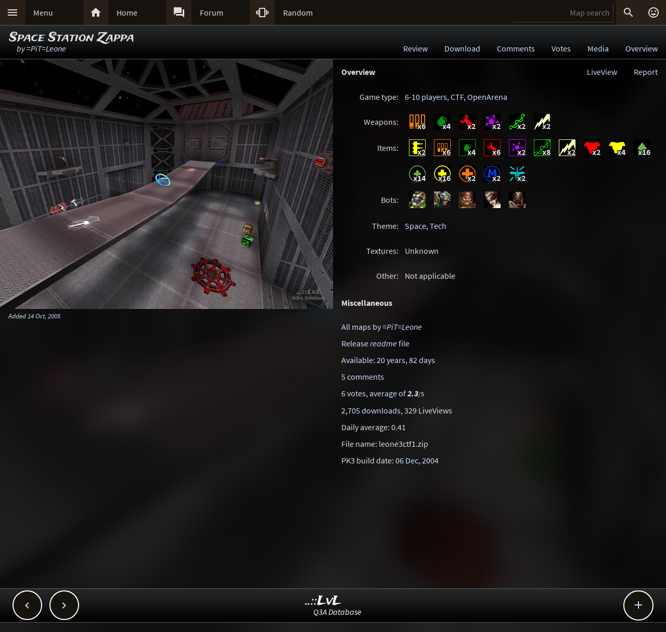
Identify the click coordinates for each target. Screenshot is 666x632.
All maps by (381, 326)
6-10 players (426, 97)
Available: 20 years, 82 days (388, 360)
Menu (43, 12)
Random (298, 12)
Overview (641, 48)
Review (415, 48)
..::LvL (323, 601)
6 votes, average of (382, 393)
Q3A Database (337, 612)
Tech (438, 226)
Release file (375, 343)
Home (127, 12)
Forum (211, 12)
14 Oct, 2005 (44, 316)
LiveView (602, 72)
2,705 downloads (371, 410)
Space (415, 226)
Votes (561, 48)
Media (598, 48)
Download (462, 48)
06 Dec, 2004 (417, 460)
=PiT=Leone (46, 48)
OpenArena (487, 97)
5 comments (362, 376)
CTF (457, 97)
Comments (516, 48)
